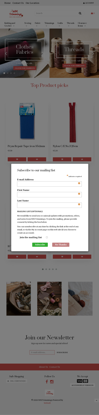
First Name (48, 190)
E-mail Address (48, 179)
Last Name (48, 200)
